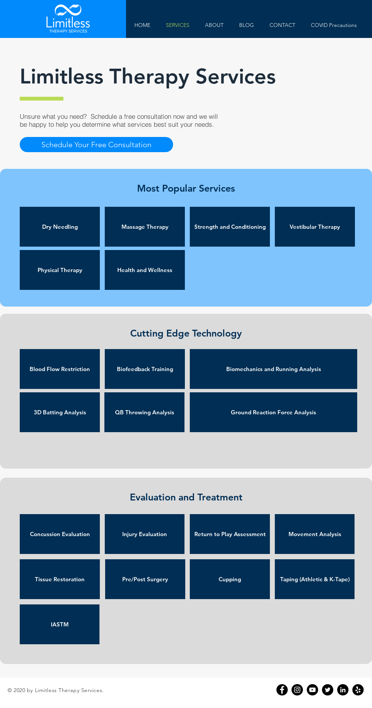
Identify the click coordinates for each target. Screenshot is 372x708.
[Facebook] (282, 689)
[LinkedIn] (342, 689)
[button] (96, 144)
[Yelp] (358, 689)
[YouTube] (312, 689)
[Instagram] (297, 689)
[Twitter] (327, 689)
